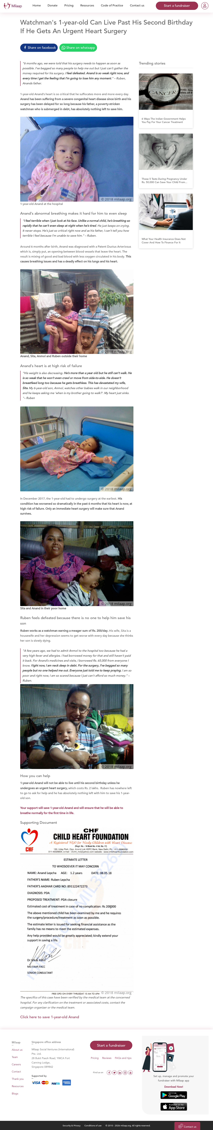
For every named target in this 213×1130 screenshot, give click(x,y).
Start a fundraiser (111, 1045)
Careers (16, 1064)
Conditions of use (93, 1125)
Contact (16, 1071)
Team (15, 1057)
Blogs (15, 1093)
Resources (18, 1086)
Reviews (106, 1058)
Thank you (18, 1079)
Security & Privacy (71, 1125)
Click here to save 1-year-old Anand (49, 1017)
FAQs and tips (123, 1058)
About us (17, 1049)
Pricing (95, 1058)
